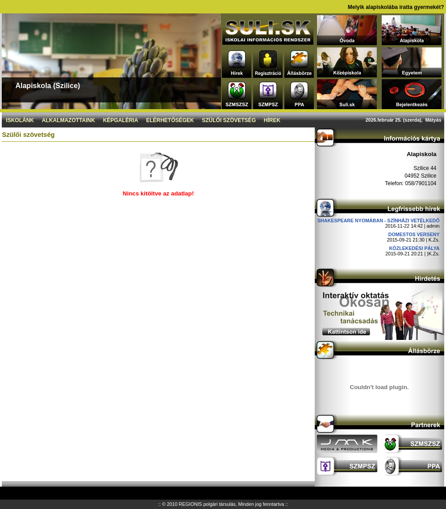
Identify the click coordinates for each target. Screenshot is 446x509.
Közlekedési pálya (414, 248)
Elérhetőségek (170, 120)
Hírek (272, 120)
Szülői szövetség (229, 120)
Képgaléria (120, 120)
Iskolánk (20, 120)
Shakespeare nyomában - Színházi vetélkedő (378, 220)
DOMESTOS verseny (414, 234)
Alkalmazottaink (68, 120)
